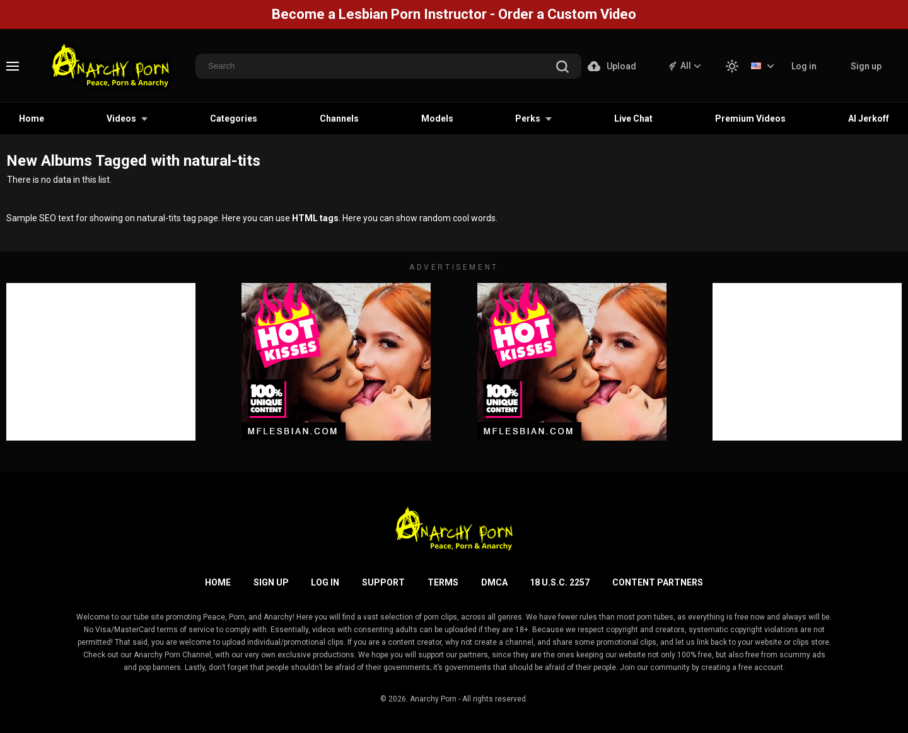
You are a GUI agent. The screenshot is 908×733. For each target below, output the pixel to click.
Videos (121, 118)
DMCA (494, 582)
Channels (339, 118)
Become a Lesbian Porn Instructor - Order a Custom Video (454, 14)
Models (437, 118)
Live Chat (633, 118)
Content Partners (657, 582)
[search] (562, 68)
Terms (443, 582)
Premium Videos (750, 118)
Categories (233, 118)
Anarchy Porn (433, 699)
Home (31, 118)
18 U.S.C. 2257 (560, 582)
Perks (527, 118)
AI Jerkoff (868, 118)
